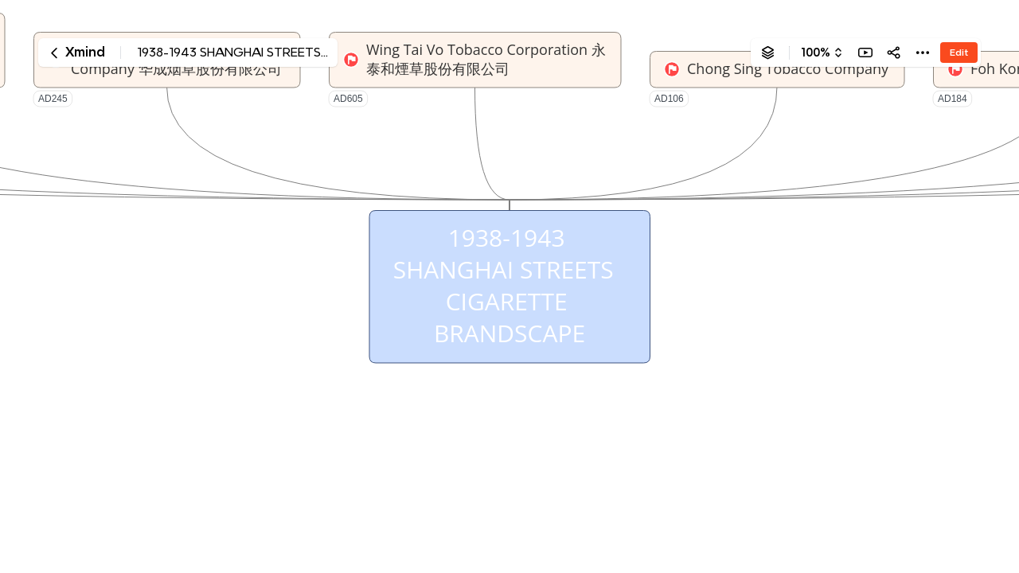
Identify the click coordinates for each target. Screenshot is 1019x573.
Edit (959, 52)
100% (815, 52)
